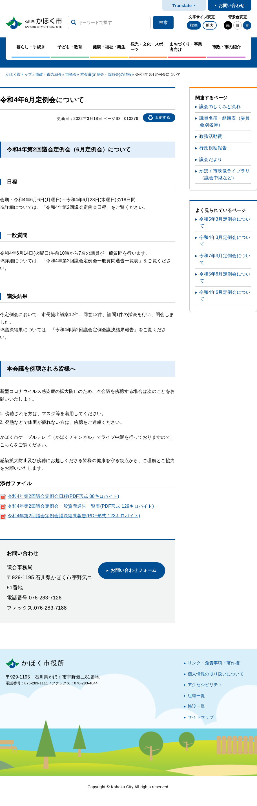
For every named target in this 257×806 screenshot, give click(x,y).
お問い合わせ (232, 5)
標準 (194, 25)
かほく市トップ (19, 74)
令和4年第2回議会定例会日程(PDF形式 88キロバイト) (63, 496)
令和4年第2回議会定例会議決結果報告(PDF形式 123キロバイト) (74, 515)
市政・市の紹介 (49, 74)
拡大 (210, 25)
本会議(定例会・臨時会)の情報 (106, 74)
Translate (182, 5)
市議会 (71, 74)
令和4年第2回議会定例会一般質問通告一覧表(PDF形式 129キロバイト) (81, 506)
